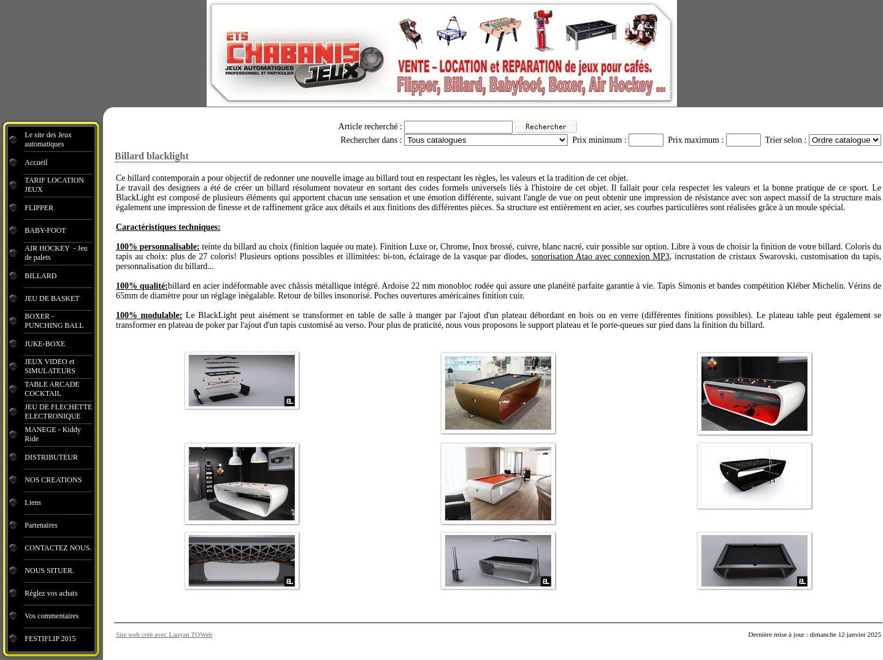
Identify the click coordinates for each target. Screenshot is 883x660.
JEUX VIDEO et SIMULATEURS (50, 366)
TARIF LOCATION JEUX (54, 185)
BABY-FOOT (45, 230)
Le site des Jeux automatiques (48, 139)
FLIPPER (39, 207)
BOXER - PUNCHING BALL (54, 321)
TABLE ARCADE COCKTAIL (52, 389)
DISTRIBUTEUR (51, 457)
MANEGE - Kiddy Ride (52, 434)
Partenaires (42, 525)
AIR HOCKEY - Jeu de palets (56, 253)
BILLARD (40, 275)
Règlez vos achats (51, 593)
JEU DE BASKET (52, 298)
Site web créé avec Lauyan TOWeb (164, 634)
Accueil (36, 162)
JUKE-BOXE (45, 343)
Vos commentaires (51, 616)
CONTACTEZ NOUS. (58, 548)
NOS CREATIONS (53, 480)
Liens (33, 502)
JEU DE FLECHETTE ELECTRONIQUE (58, 411)
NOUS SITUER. (49, 570)
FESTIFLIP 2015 (50, 638)
